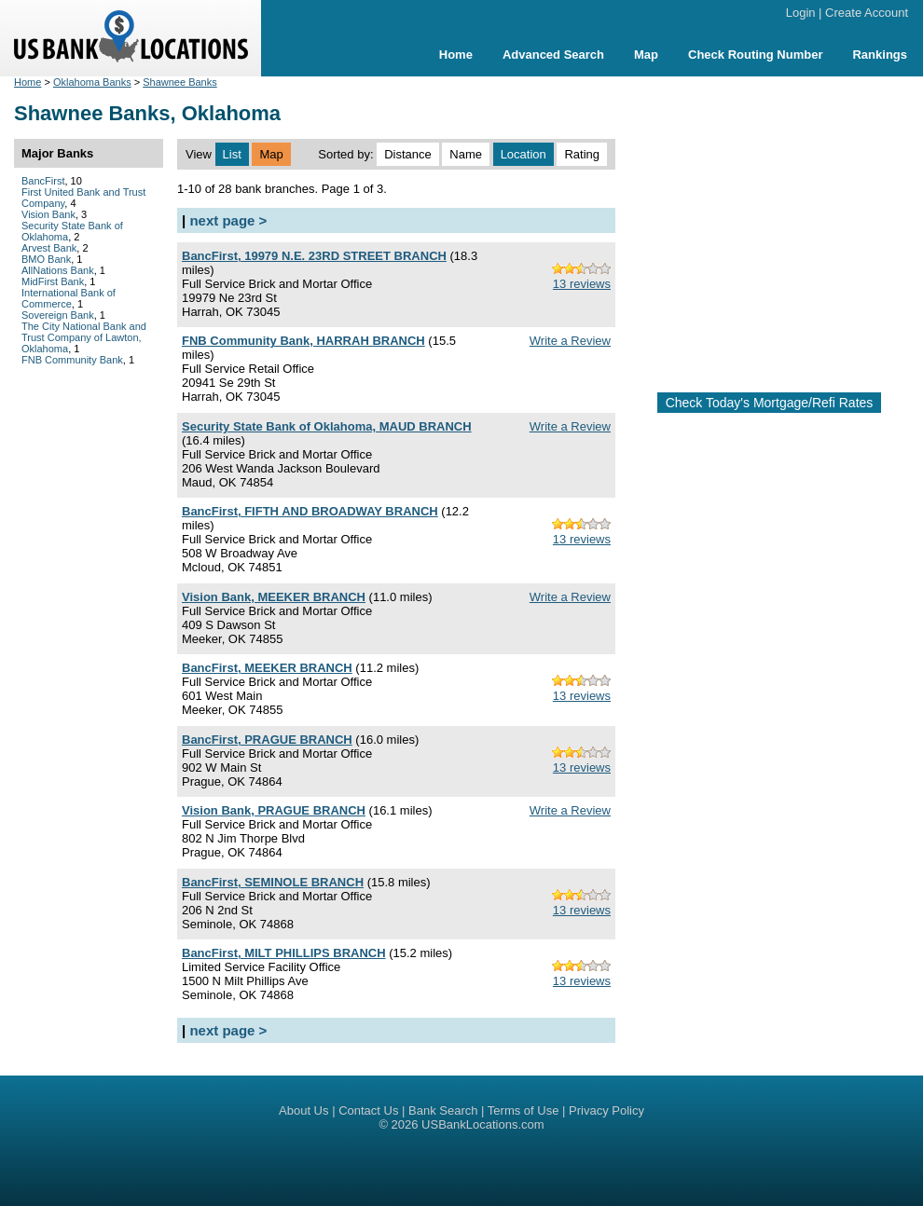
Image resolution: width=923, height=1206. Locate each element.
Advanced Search (553, 55)
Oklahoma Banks (92, 82)
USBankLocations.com (482, 1124)
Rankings (879, 55)
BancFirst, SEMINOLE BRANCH (273, 882)
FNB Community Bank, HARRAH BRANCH (303, 341)
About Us (303, 1110)
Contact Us (368, 1110)
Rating (581, 154)
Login (801, 13)
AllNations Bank (57, 270)
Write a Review (570, 341)
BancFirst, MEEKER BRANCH (267, 668)
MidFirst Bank (52, 281)
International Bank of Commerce (68, 298)
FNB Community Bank (72, 359)
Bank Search (442, 1110)
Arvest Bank (48, 248)
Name (465, 154)
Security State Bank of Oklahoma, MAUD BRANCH (327, 426)
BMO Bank (46, 259)
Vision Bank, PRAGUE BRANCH (273, 810)
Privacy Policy (606, 1110)
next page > (228, 220)
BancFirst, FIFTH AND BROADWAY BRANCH (310, 511)
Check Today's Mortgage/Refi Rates (770, 402)
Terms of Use (523, 1110)
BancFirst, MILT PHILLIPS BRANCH (284, 953)
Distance (408, 154)
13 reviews (582, 284)
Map (646, 55)
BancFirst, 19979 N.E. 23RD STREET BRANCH (314, 256)
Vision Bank (48, 214)
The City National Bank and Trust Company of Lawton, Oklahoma (83, 337)
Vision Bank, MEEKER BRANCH (273, 597)
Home (456, 55)
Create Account (866, 13)
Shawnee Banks (180, 82)
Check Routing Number (755, 55)
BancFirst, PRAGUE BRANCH (267, 740)
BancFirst (42, 180)
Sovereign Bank (57, 315)
